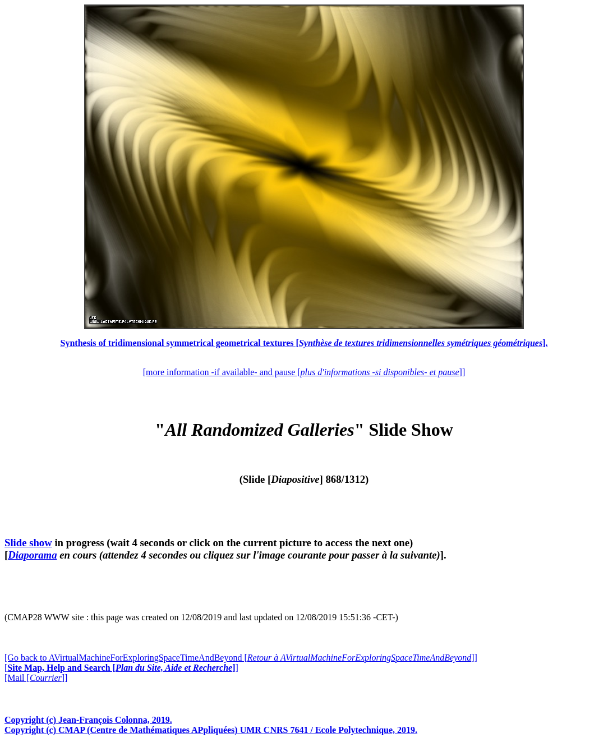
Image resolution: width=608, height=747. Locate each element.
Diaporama (32, 555)
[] (121, 667)
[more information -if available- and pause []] (304, 372)
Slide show (28, 542)
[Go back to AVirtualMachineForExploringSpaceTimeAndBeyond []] (240, 657)
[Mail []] (35, 678)
